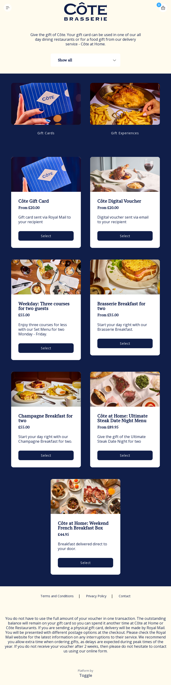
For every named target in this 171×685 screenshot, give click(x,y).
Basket (163, 6)
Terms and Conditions (57, 596)
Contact (125, 596)
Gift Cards (46, 133)
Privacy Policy (96, 596)
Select (46, 236)
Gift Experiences (125, 133)
